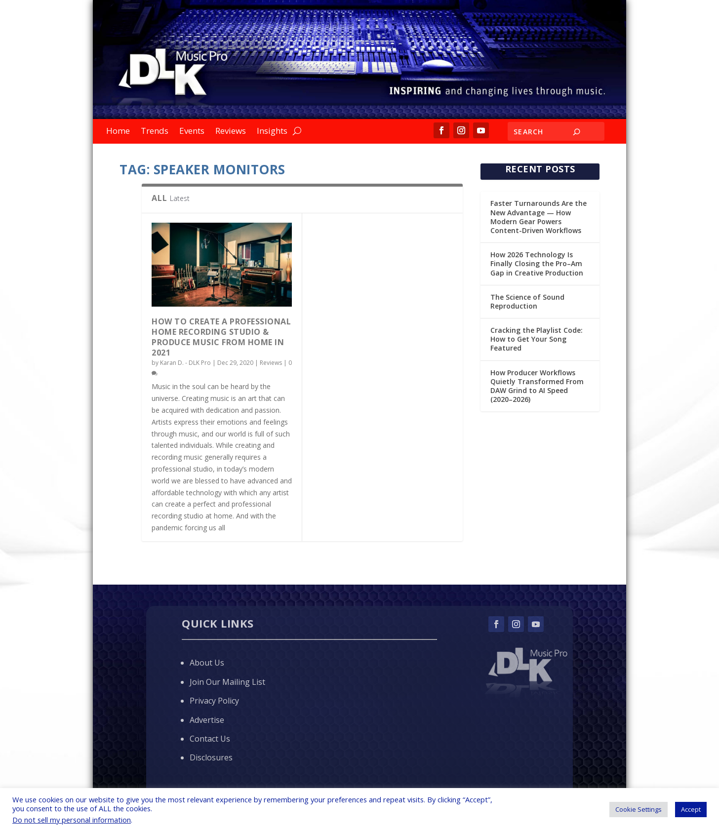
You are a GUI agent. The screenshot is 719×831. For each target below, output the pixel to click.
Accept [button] (691, 809)
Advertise (207, 719)
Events (191, 131)
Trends (154, 131)
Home (118, 131)
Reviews (230, 131)
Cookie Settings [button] (638, 809)
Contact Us (210, 738)
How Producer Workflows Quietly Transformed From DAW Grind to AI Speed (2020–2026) (537, 386)
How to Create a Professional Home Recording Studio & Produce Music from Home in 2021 (221, 336)
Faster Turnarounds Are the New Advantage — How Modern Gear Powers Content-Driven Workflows (538, 216)
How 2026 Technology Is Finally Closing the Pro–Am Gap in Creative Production (536, 263)
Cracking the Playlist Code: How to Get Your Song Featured (536, 339)
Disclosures (211, 757)
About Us (207, 662)
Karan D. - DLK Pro (185, 362)
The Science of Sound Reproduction (527, 301)
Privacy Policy (214, 700)
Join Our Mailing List (227, 681)
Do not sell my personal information (71, 820)
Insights (272, 131)
